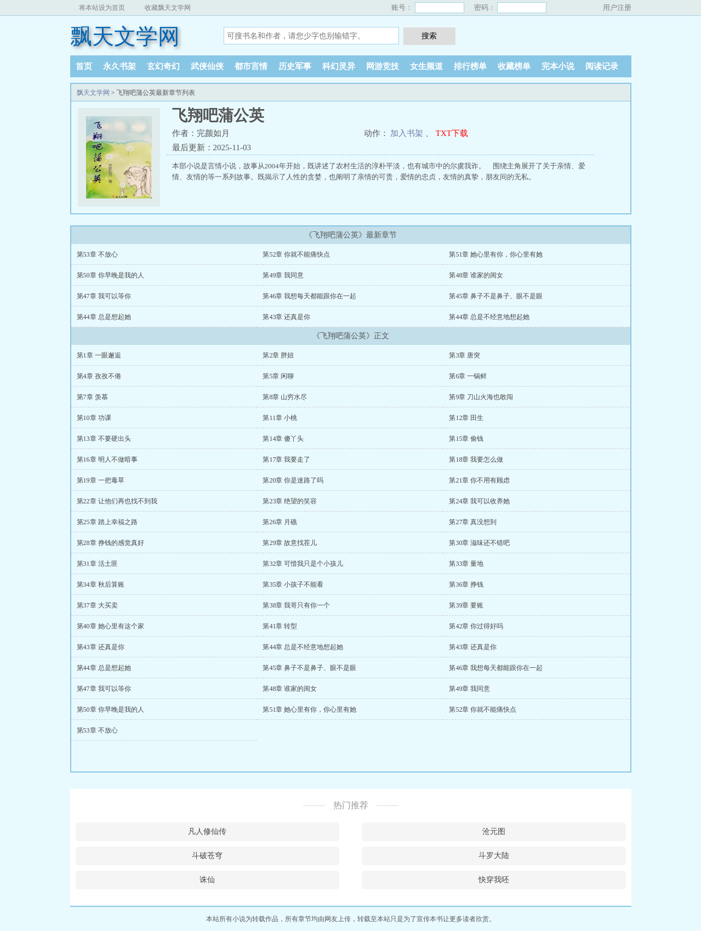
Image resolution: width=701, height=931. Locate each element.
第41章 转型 (280, 626)
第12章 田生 (466, 418)
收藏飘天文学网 (168, 8)
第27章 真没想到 (473, 522)
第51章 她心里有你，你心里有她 (496, 254)
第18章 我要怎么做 (476, 459)
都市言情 (251, 66)
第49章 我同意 (283, 275)
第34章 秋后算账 (100, 584)
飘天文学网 (125, 36)
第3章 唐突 (464, 355)
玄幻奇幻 (163, 66)
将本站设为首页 (102, 8)
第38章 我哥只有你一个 (296, 605)
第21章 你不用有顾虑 (479, 480)
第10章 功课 (94, 418)
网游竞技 (382, 66)
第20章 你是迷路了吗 (293, 480)
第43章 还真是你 (286, 317)
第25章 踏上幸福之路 (107, 522)
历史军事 (294, 66)
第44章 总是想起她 (104, 317)
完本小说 (558, 66)
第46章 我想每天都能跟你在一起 (309, 296)
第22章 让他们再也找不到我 (117, 501)
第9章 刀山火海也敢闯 (481, 397)
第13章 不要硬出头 (104, 438)
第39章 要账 (466, 605)
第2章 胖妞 (278, 355)
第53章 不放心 (97, 254)
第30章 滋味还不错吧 (479, 543)
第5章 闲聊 (278, 376)
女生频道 (426, 66)
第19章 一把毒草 (100, 480)
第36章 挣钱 (466, 584)
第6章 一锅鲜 (468, 376)
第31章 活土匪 (97, 563)
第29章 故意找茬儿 (290, 543)
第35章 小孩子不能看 (293, 584)
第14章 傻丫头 (283, 438)
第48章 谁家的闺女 (476, 275)
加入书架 (406, 133)
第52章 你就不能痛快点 (296, 254)
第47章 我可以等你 (104, 296)
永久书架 (119, 66)
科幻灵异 (338, 66)
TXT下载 (452, 133)
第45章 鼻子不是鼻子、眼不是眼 (496, 296)
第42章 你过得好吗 (476, 626)
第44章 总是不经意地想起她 (489, 317)
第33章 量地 (466, 563)
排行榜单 (470, 66)
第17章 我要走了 (286, 459)
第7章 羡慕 (92, 397)
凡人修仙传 (207, 831)
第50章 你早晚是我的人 (110, 275)
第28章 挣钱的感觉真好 (110, 543)
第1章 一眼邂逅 (99, 355)
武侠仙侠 (207, 66)
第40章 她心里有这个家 (110, 626)
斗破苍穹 (207, 855)
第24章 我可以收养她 (479, 501)
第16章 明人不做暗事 (107, 459)
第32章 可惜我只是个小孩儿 (303, 563)
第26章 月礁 (280, 522)
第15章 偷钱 (466, 438)
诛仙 (207, 880)
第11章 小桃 (280, 418)
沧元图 (493, 831)
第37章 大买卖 (97, 605)
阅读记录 (601, 66)
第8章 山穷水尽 (285, 397)
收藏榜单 (514, 66)
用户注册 (617, 7)
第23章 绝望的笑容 (290, 501)
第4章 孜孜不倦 (99, 376)
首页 (84, 66)
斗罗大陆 (493, 855)
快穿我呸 (493, 880)
